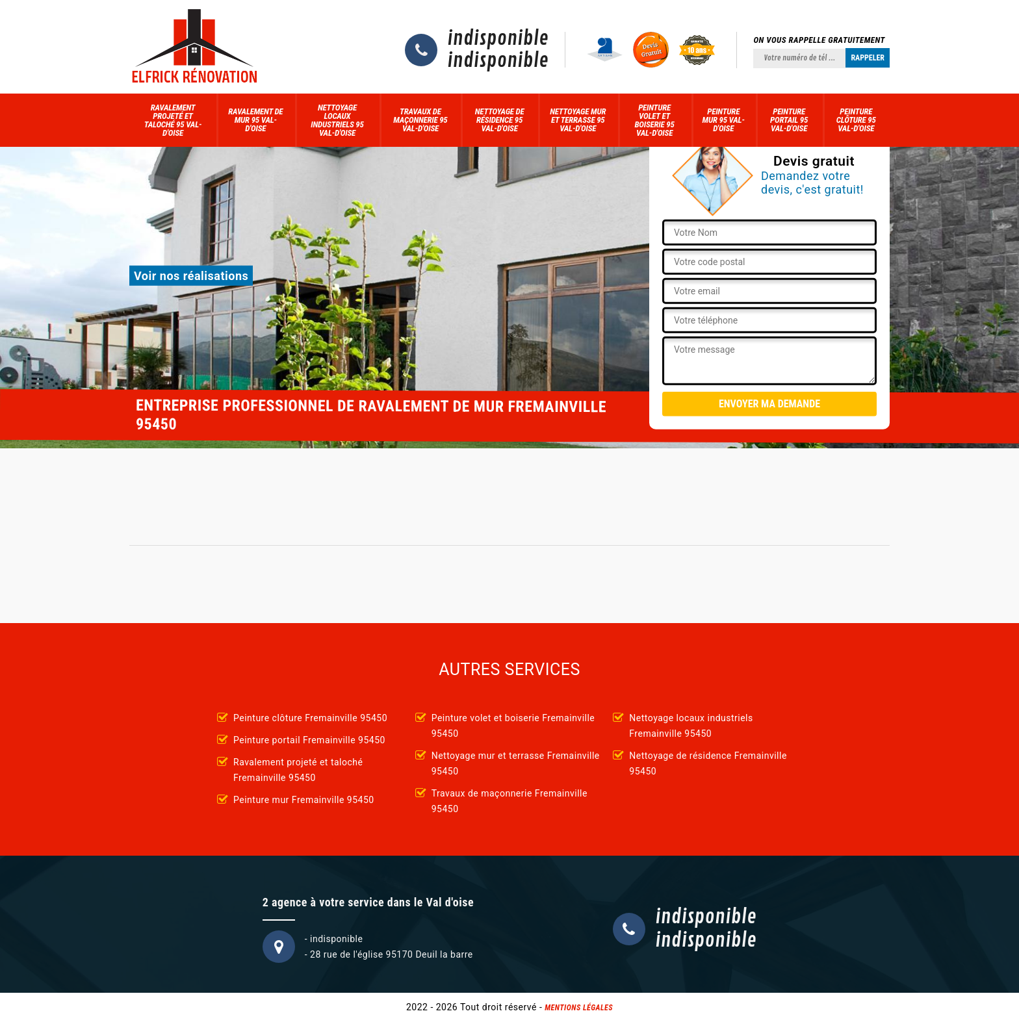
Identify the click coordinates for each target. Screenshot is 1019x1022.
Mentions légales (579, 1007)
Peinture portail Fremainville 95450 (309, 740)
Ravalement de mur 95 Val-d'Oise (255, 120)
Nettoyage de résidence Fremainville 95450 (708, 763)
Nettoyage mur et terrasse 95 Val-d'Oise (578, 120)
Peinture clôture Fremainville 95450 (310, 718)
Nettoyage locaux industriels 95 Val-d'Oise (337, 120)
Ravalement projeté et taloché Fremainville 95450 (298, 770)
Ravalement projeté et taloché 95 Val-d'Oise (173, 120)
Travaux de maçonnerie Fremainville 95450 (509, 801)
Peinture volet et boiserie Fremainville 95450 (513, 726)
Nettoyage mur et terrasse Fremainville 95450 (516, 763)
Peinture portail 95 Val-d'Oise (789, 120)
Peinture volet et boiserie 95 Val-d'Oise (654, 120)
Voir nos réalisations (191, 276)
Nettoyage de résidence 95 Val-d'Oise (499, 120)
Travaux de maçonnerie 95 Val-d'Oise (420, 120)
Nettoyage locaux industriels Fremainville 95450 (691, 726)
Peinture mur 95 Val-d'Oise (724, 120)
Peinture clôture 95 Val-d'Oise (856, 120)
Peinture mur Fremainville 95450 (303, 800)
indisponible (497, 39)
